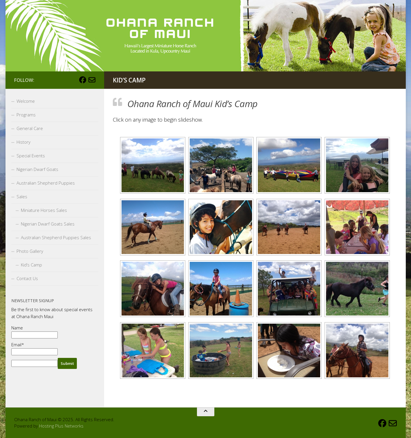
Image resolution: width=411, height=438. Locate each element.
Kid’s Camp (31, 265)
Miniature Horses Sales (44, 210)
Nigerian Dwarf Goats (37, 169)
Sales (22, 196)
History (23, 142)
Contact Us (27, 278)
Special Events (31, 155)
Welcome (26, 101)
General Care (30, 128)
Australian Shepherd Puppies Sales (56, 237)
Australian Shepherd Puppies (46, 183)
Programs (26, 115)
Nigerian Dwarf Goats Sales (48, 224)
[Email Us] (91, 79)
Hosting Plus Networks (61, 426)
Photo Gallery (30, 251)
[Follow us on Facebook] (82, 79)
